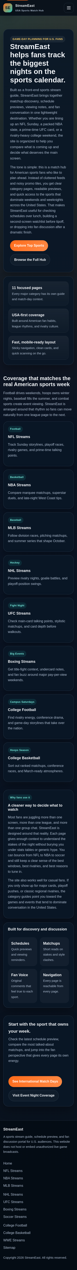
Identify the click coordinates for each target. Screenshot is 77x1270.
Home (7, 1163)
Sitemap (9, 1247)
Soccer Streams (15, 1216)
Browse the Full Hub (30, 259)
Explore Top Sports (29, 245)
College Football (15, 1225)
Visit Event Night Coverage (33, 1095)
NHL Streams (13, 1194)
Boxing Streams (14, 1209)
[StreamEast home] (23, 7)
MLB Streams (13, 1185)
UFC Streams (13, 1202)
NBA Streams (13, 1178)
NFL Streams (13, 1171)
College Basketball (17, 1233)
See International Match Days (35, 1081)
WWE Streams (14, 1240)
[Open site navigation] (69, 8)
